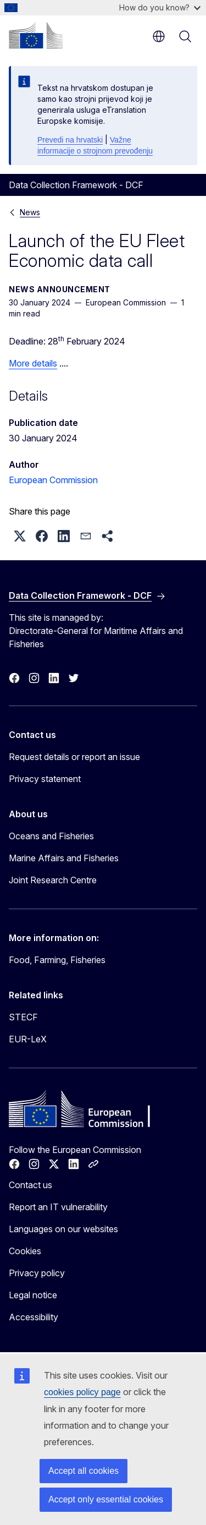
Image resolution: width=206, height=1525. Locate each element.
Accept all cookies (83, 1470)
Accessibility (33, 1316)
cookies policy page (82, 1392)
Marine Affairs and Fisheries (64, 857)
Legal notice (33, 1294)
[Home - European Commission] (36, 35)
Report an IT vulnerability (58, 1206)
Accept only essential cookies (105, 1499)
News (30, 212)
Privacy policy (37, 1272)
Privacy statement (45, 778)
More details (33, 363)
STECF (23, 1017)
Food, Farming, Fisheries (57, 959)
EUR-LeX (28, 1039)
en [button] (158, 36)
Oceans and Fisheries (51, 835)
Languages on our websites (63, 1228)
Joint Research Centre (53, 880)
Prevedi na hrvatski (70, 139)
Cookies (25, 1250)
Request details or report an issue (74, 756)
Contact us (30, 1184)
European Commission (53, 479)
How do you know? (160, 7)
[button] (20, 536)
